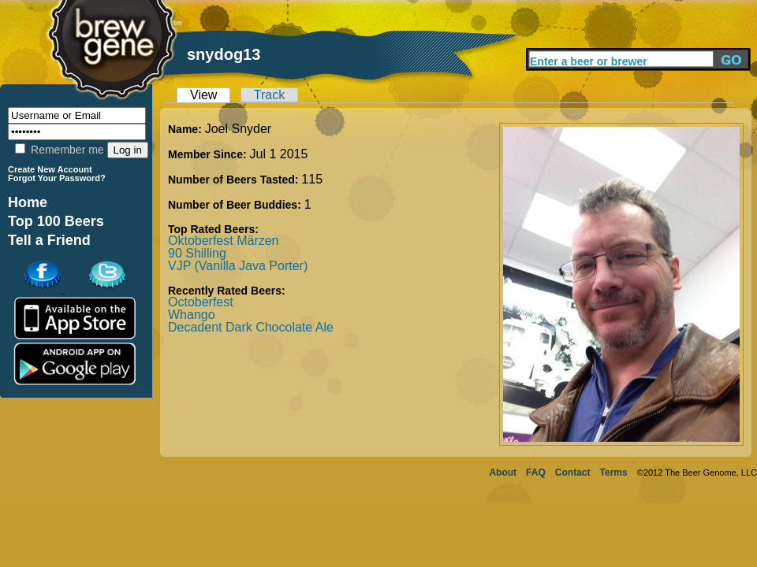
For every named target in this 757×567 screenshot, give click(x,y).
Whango (191, 314)
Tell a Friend (49, 240)
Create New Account (50, 169)
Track (269, 95)
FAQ (536, 472)
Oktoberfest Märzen (223, 240)
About (502, 472)
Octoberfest (200, 302)
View (203, 95)
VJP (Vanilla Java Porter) (238, 265)
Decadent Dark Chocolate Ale (251, 327)
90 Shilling (197, 253)
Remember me (59, 149)
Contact (573, 472)
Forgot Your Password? (57, 178)
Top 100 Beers (56, 221)
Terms (614, 472)
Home (27, 202)
